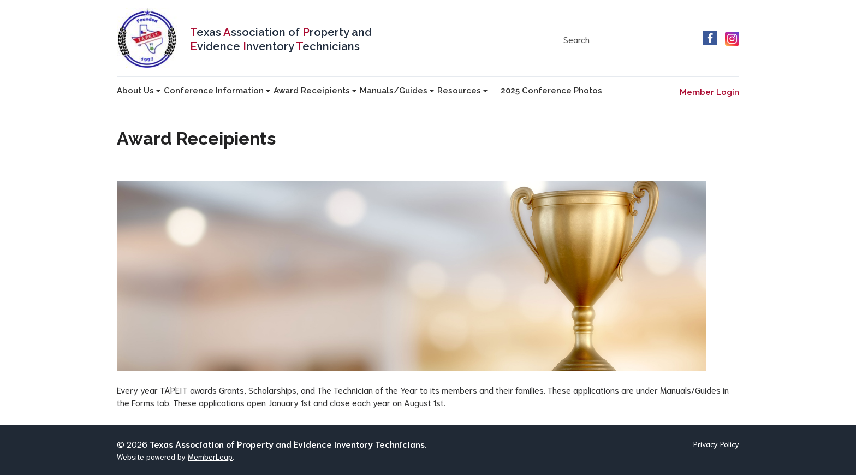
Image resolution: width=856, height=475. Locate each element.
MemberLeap (210, 456)
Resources (462, 91)
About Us (138, 91)
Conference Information (217, 91)
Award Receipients (315, 91)
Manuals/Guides (397, 91)
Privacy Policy (716, 444)
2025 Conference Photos (551, 91)
